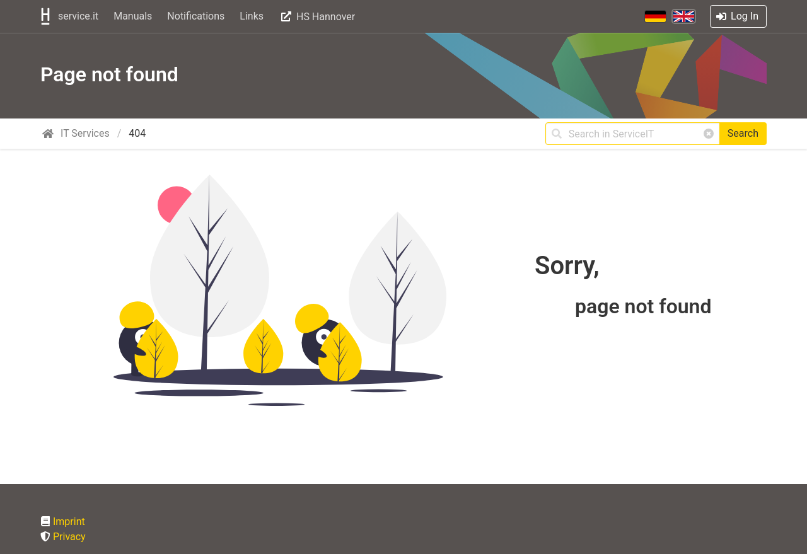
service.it (68, 16)
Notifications (195, 16)
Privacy (69, 537)
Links (252, 16)
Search (743, 133)
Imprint (69, 522)
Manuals (132, 16)
